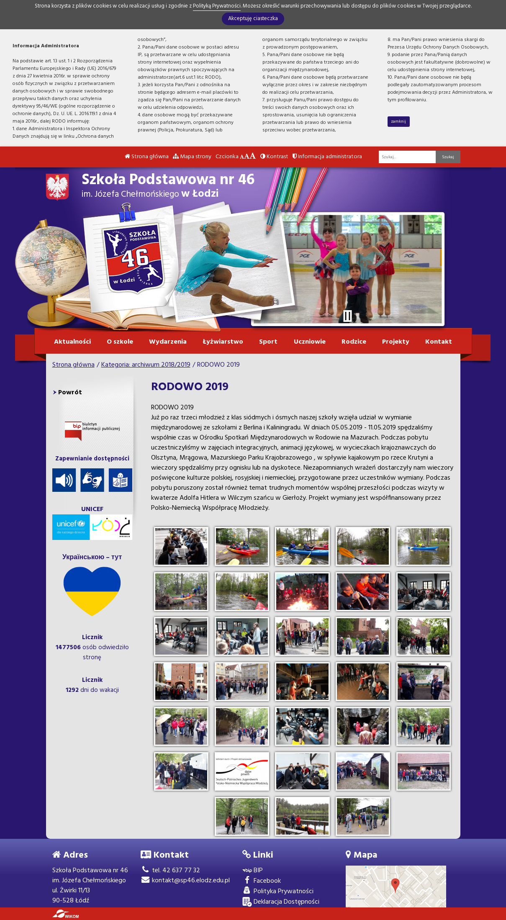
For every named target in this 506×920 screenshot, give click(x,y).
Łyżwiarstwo (223, 342)
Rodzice (354, 342)
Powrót (70, 392)
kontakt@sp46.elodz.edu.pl (185, 880)
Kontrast (274, 157)
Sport (268, 342)
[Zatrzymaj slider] (347, 316)
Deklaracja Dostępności (280, 902)
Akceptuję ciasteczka (253, 18)
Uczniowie (310, 342)
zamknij (398, 121)
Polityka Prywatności (277, 892)
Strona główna (147, 157)
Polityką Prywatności (217, 6)
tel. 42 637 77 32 (170, 870)
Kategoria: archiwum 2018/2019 (145, 365)
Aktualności (72, 342)
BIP (252, 871)
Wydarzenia (168, 342)
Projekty (395, 342)
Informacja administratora (327, 157)
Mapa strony (192, 157)
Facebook (261, 881)
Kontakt (438, 342)
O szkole (120, 342)
